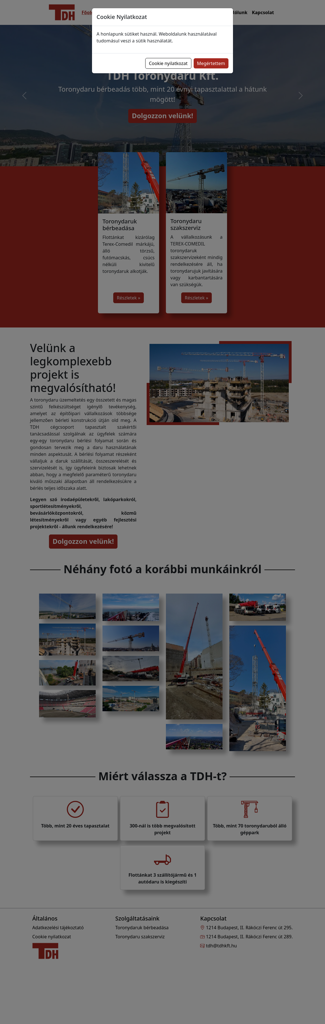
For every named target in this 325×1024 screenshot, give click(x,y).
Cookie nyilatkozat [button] (168, 63)
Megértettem (211, 63)
